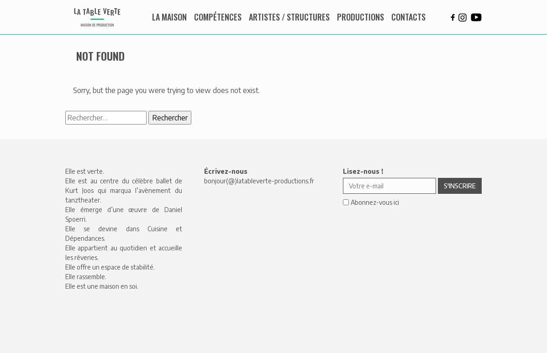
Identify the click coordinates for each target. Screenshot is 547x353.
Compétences (218, 17)
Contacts (408, 17)
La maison (169, 17)
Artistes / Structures (289, 17)
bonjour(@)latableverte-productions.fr (259, 181)
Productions (360, 17)
